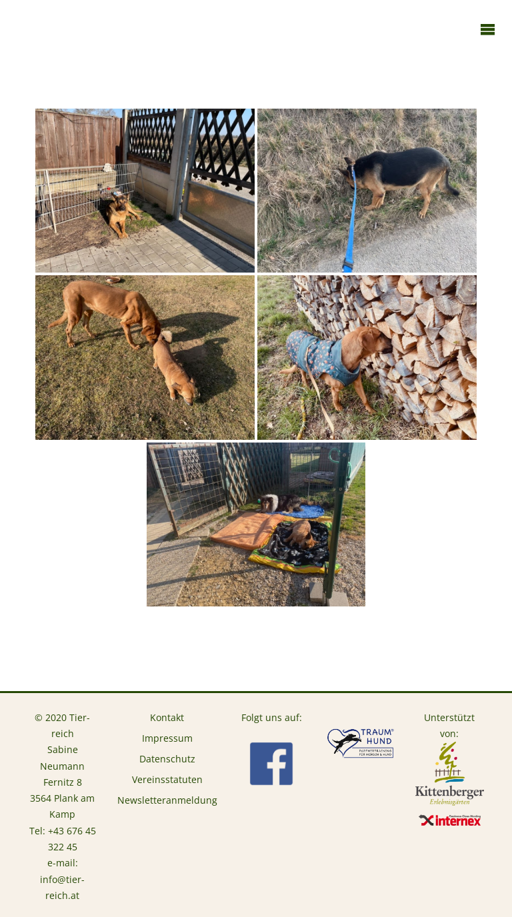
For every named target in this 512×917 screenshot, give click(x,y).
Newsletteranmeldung (167, 800)
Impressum (167, 738)
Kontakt (167, 718)
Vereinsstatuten (167, 780)
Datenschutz (167, 759)
